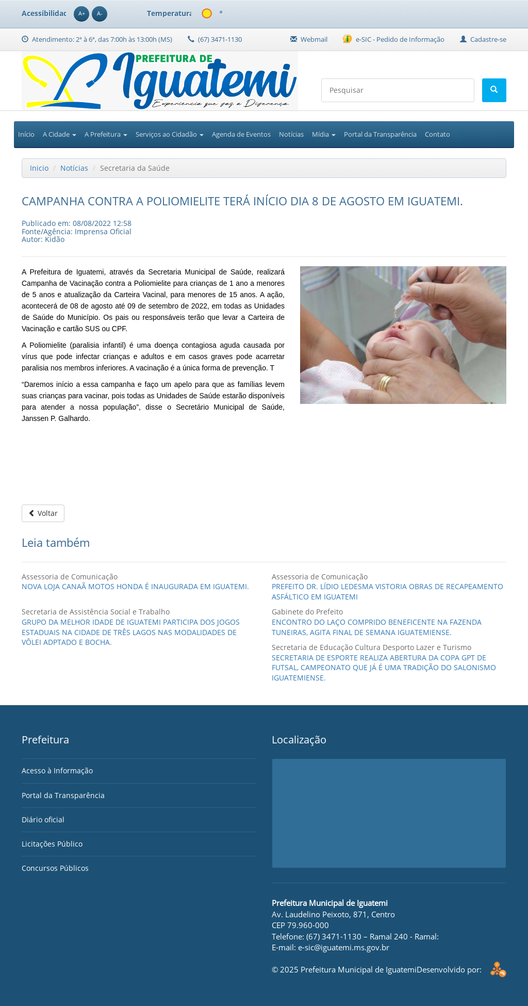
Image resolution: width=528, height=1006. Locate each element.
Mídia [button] (324, 134)
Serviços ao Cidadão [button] (170, 134)
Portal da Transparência (380, 134)
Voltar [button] (43, 513)
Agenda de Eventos (241, 134)
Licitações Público (52, 844)
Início (26, 134)
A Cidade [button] (59, 134)
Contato (437, 134)
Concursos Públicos (55, 868)
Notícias (291, 134)
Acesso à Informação (57, 770)
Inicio (39, 168)
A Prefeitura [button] (106, 134)
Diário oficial (43, 819)
